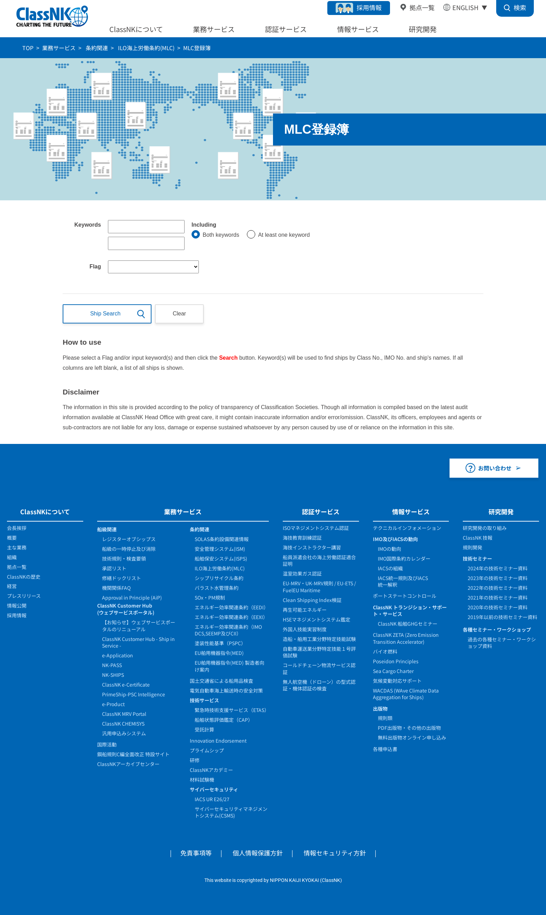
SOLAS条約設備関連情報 (222, 538)
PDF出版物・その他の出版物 (409, 727)
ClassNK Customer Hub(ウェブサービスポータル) (125, 609)
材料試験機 (202, 779)
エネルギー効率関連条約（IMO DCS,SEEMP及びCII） (228, 630)
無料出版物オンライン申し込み (412, 737)
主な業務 (16, 547)
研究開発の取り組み (485, 527)
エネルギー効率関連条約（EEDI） (231, 607)
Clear (179, 313)
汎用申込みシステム (124, 733)
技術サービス (204, 700)
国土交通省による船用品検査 (221, 680)
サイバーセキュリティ (214, 789)
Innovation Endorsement (218, 740)
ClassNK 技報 (477, 537)
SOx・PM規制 (210, 597)
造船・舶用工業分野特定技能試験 (319, 638)
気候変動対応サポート (397, 680)
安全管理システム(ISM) (220, 548)
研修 (195, 760)
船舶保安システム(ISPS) (221, 558)
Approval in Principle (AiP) (132, 597)
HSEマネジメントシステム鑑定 (316, 619)
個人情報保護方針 (258, 852)
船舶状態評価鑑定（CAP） (224, 719)
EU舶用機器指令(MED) (219, 652)
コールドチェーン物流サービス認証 (319, 668)
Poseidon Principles (396, 661)
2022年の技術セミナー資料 (498, 587)
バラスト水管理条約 (217, 587)
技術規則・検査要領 (124, 558)
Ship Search (105, 313)
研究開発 (423, 29)
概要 (12, 537)
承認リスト (114, 568)
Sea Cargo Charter (393, 670)
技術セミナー (477, 558)
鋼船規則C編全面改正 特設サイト (133, 754)
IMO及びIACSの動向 (395, 538)
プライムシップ (207, 750)
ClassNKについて (136, 29)
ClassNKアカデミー (211, 769)
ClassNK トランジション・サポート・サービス (410, 611)
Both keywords (221, 235)
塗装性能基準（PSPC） (220, 643)
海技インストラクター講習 (312, 547)
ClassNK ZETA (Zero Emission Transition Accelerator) (406, 638)
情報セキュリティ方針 (335, 852)
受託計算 (204, 729)
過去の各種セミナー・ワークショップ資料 (502, 643)
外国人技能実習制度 (305, 629)
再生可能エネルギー (305, 609)
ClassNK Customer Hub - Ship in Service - (138, 642)
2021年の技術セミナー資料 (498, 597)
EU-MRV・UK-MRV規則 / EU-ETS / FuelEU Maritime (319, 587)
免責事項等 (196, 852)
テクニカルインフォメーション (407, 527)
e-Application (117, 655)
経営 (12, 585)
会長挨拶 (16, 527)
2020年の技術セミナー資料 (498, 607)
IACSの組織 (390, 568)
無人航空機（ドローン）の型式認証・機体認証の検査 (319, 685)
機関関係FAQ (116, 587)
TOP (27, 48)
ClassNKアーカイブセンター (128, 763)
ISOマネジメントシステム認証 (316, 527)
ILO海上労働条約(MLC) (145, 48)
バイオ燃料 (385, 651)
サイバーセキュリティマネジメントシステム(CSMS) (231, 812)
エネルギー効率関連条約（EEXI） (231, 616)
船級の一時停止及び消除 (129, 548)
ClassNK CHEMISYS (123, 723)
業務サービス (214, 29)
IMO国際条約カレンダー (404, 558)
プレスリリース (24, 595)
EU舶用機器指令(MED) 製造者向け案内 (229, 666)
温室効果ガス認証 (302, 573)
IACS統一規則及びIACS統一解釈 (403, 581)
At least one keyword (284, 235)
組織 (12, 557)
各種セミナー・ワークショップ (497, 629)
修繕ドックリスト (121, 577)
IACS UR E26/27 (212, 799)
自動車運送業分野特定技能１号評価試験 (319, 652)
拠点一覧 (422, 7)
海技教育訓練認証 (302, 537)
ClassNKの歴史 (23, 576)
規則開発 (472, 547)
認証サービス (286, 29)
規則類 (385, 717)
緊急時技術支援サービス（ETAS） (232, 709)
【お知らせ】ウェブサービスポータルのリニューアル (138, 626)
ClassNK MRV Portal (124, 713)
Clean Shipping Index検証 (312, 599)
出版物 (380, 708)
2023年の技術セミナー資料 (498, 577)
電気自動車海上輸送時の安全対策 (226, 690)
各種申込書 (385, 748)
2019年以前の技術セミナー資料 (502, 616)
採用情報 (369, 7)
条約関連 (96, 48)
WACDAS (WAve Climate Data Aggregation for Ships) (406, 694)
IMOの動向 (389, 548)
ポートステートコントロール (404, 595)
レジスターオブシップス (129, 538)
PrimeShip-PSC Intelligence (133, 694)
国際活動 (107, 744)
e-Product (113, 704)
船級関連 (107, 529)
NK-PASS (112, 665)
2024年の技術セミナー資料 (498, 568)
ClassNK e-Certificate (126, 684)
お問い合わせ (495, 468)
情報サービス (358, 29)
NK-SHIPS (113, 674)
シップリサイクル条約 (219, 577)
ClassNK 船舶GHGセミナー (407, 623)
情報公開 (16, 605)
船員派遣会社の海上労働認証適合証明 (319, 561)
